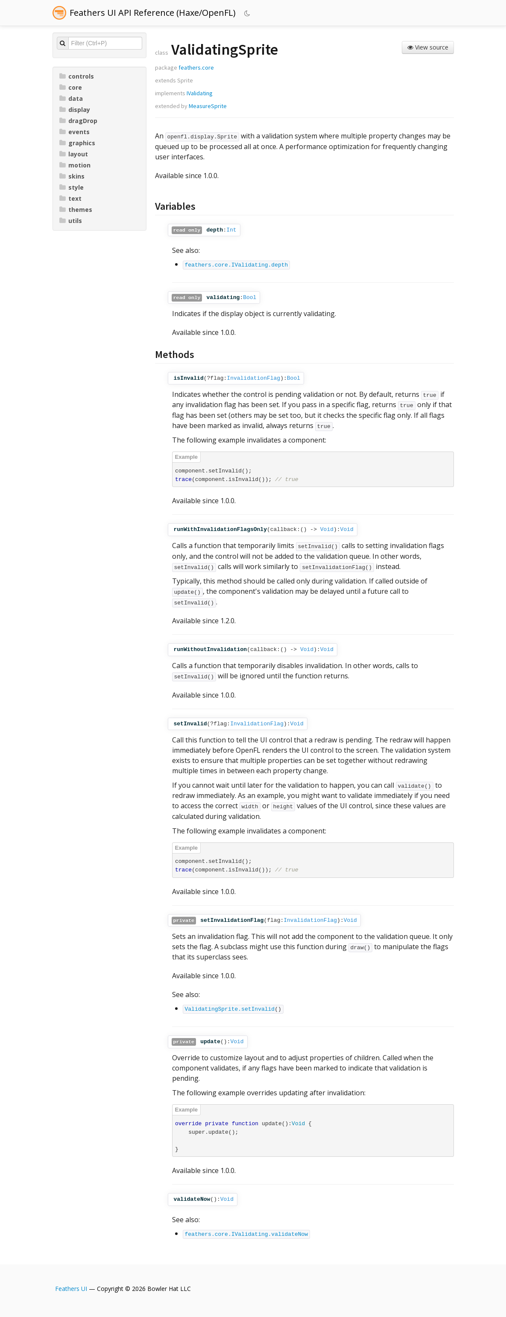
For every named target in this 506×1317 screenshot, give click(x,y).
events (74, 132)
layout (73, 154)
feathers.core (196, 67)
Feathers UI (71, 1289)
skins (72, 176)
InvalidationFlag (253, 378)
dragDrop (78, 121)
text (70, 198)
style (71, 187)
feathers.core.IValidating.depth (236, 265)
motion (75, 165)
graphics (77, 143)
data (71, 98)
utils (70, 221)
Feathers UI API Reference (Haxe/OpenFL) (153, 12)
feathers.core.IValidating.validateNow (246, 1234)
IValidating (200, 93)
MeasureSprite (208, 106)
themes (75, 209)
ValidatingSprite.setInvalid (230, 1009)
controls (76, 76)
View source (427, 47)
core (70, 87)
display (74, 110)
